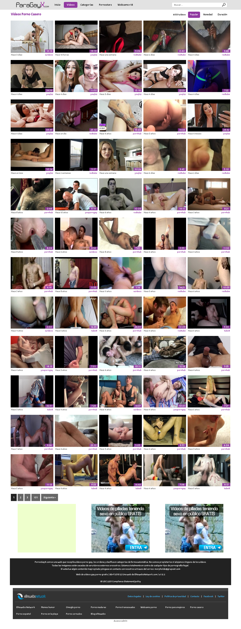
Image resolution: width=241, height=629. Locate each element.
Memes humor (48, 607)
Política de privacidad (175, 596)
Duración (222, 14)
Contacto (194, 596)
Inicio (58, 4)
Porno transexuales (125, 607)
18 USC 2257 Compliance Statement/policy (120, 581)
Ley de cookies (153, 596)
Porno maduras (98, 607)
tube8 (94, 330)
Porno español (23, 613)
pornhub (137, 133)
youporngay (91, 212)
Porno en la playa (49, 613)
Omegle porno (73, 607)
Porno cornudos (74, 613)
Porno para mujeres (175, 607)
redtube (137, 54)
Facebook (208, 596)
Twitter (221, 596)
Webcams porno (148, 607)
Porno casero (197, 607)
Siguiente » (49, 497)
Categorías (86, 4)
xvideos (49, 54)
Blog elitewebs (98, 613)
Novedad (207, 14)
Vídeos (71, 4)
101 (36, 497)
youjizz (93, 54)
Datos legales (134, 596)
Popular (194, 14)
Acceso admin (120, 620)
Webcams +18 (125, 4)
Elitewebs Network (25, 607)
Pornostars (105, 4)
